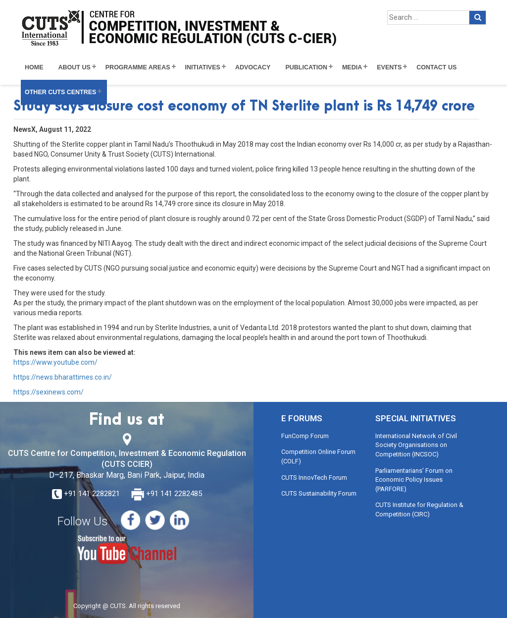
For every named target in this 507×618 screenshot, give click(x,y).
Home (34, 67)
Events (389, 67)
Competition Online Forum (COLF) (318, 456)
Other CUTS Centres (60, 92)
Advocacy (253, 67)
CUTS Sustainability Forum (318, 493)
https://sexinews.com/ (48, 392)
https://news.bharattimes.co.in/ (62, 377)
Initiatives (202, 67)
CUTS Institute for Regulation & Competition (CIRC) (419, 509)
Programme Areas (137, 67)
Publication (306, 67)
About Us (74, 67)
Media (352, 67)
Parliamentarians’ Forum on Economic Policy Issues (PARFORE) (414, 480)
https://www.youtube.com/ (55, 362)
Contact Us (436, 67)
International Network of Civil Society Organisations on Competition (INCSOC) (416, 445)
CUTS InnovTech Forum (314, 477)
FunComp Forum (305, 436)
